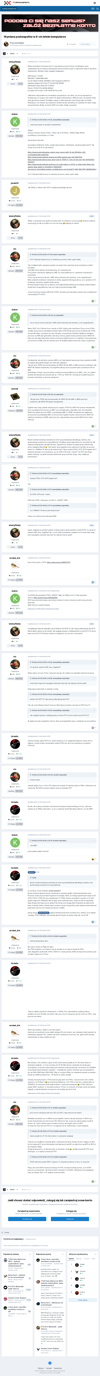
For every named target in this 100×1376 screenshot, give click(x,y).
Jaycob (82, 1278)
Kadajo (82, 1264)
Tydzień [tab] (71, 1258)
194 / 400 (19, 136)
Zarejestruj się (27, 1219)
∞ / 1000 (19, 205)
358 (12, 266)
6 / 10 (20, 84)
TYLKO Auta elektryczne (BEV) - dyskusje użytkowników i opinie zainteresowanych (52, 1283)
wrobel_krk (14, 558)
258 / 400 (19, 271)
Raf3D (10, 1279)
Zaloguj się (70, 1219)
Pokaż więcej (82, 1300)
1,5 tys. (12, 201)
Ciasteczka (58, 1368)
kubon (15, 114)
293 (12, 132)
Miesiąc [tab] (78, 1258)
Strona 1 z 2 (26, 53)
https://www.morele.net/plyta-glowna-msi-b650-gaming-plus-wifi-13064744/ (55, 157)
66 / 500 (19, 410)
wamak (14, 389)
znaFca (82, 1292)
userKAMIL (11, 1314)
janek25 (15, 183)
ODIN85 (82, 1285)
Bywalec (11, 136)
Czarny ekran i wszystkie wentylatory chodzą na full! (17, 1309)
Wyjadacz (11, 411)
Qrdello (14, 736)
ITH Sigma (11, 205)
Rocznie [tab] (86, 1258)
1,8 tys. (12, 575)
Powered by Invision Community (50, 1373)
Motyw (41, 1368)
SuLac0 (10, 1268)
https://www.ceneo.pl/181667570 (58, 562)
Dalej (12, 53)
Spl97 (10, 1291)
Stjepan (10, 1300)
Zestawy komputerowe (33, 45)
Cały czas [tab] (95, 1258)
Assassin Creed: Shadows (17, 1298)
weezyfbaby (19, 43)
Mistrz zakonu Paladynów (54, 1331)
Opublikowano (50, 1333)
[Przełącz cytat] (31, 120)
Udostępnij (71, 44)
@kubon (31, 872)
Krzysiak (48, 1307)
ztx (14, 249)
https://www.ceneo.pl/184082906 (45, 598)
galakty (47, 1287)
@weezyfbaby (43, 913)
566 (12, 406)
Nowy (13, 84)
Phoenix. (48, 1350)
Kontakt (49, 1368)
